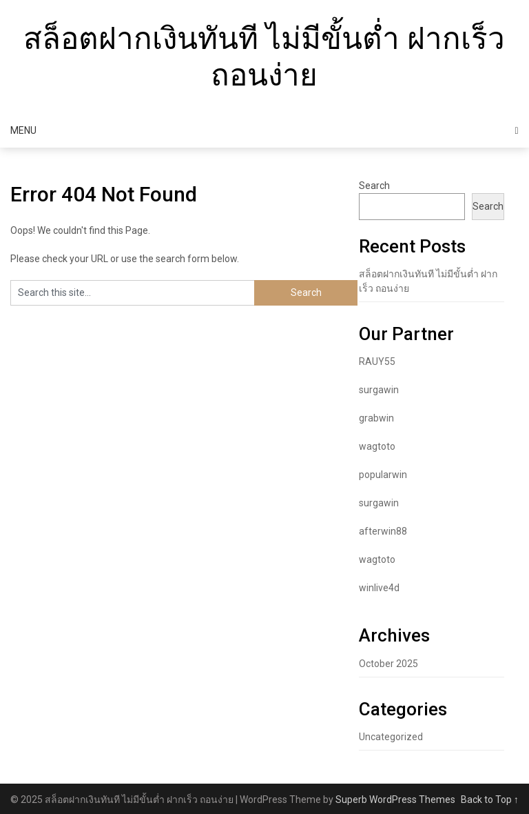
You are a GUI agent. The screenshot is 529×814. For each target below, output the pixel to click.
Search (374, 185)
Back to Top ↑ (490, 799)
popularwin (383, 474)
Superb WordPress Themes (395, 799)
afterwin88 (383, 531)
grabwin (376, 418)
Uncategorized (391, 736)
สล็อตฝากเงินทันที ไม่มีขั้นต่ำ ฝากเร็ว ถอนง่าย (264, 57)
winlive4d (379, 587)
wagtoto (377, 446)
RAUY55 (377, 361)
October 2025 (388, 663)
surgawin (379, 389)
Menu (23, 130)
